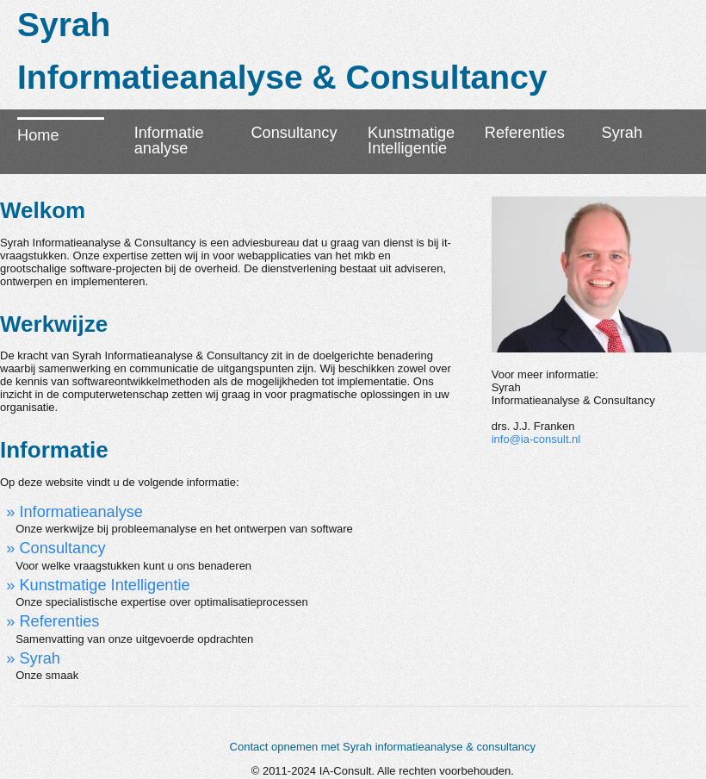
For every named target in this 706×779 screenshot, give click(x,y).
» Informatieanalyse (74, 511)
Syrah (622, 132)
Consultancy (294, 132)
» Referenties (52, 621)
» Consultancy (55, 548)
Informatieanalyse (169, 140)
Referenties (525, 132)
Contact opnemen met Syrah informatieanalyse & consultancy (383, 746)
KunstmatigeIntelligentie (411, 140)
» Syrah (33, 658)
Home (38, 135)
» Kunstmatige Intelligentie (97, 585)
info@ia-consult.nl (536, 439)
